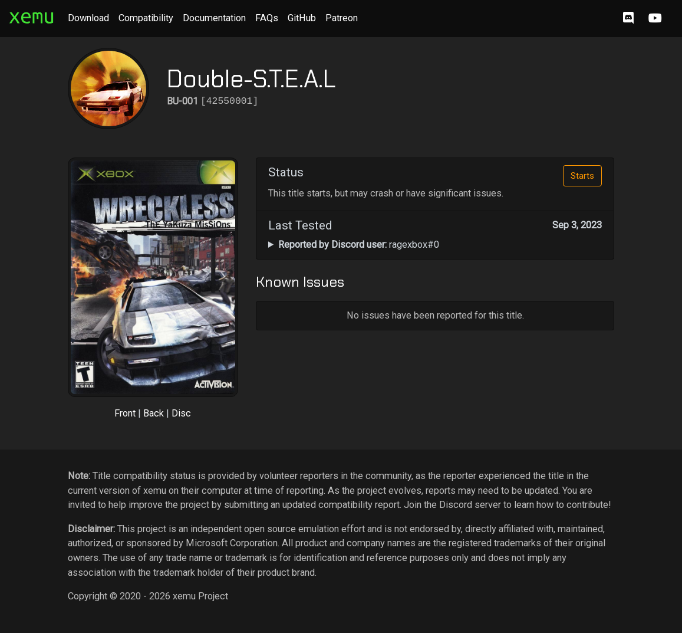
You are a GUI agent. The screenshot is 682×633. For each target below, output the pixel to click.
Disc (181, 413)
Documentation (214, 18)
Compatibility (145, 18)
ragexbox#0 (358, 244)
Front (125, 413)
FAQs (266, 18)
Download (88, 18)
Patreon (341, 18)
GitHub (302, 18)
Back (153, 413)
